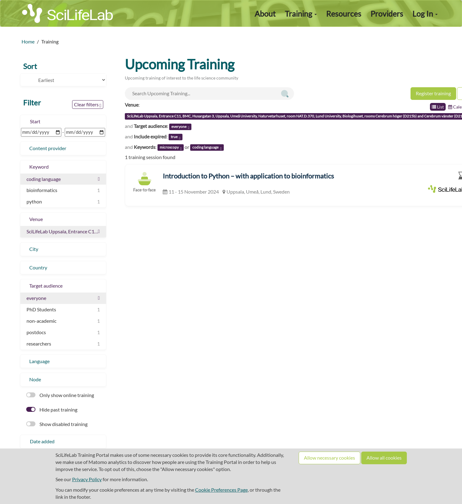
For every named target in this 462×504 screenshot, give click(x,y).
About (265, 13)
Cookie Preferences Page (221, 490)
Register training (433, 93)
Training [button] (301, 13)
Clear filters (87, 104)
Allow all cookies (384, 458)
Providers (386, 13)
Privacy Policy (87, 479)
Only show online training (60, 395)
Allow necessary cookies (329, 458)
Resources (343, 13)
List (438, 106)
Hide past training (51, 409)
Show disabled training (57, 424)
